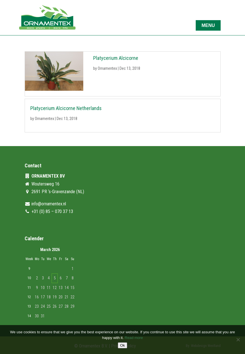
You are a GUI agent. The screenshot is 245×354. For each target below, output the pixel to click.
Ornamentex (107, 68)
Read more (134, 338)
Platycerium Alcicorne (115, 58)
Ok (122, 345)
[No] (238, 339)
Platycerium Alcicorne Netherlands (66, 108)
